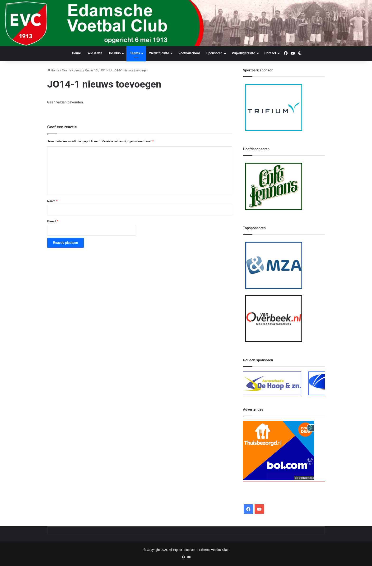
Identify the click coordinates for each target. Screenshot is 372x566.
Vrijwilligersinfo (243, 53)
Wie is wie (95, 53)
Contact (270, 53)
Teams (135, 53)
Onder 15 (91, 70)
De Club (115, 53)
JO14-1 (105, 70)
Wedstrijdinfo (159, 53)
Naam (52, 201)
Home (76, 53)
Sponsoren (214, 53)
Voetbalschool (189, 53)
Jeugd (78, 70)
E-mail (52, 221)
